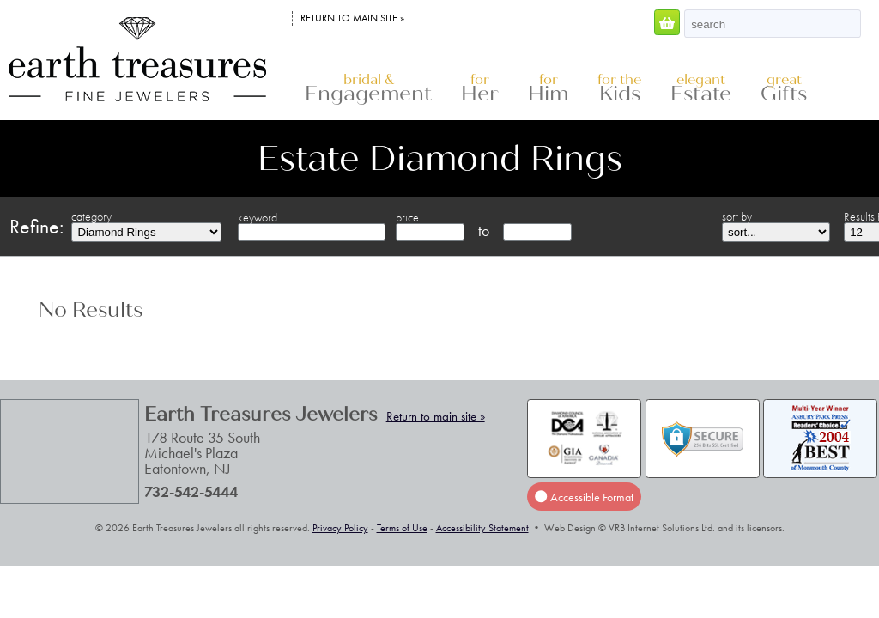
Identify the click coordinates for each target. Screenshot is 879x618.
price (407, 217)
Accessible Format (584, 497)
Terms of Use (402, 528)
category (91, 216)
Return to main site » (352, 18)
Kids (619, 88)
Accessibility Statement (482, 528)
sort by (737, 216)
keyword (257, 217)
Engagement (368, 88)
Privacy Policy (340, 528)
